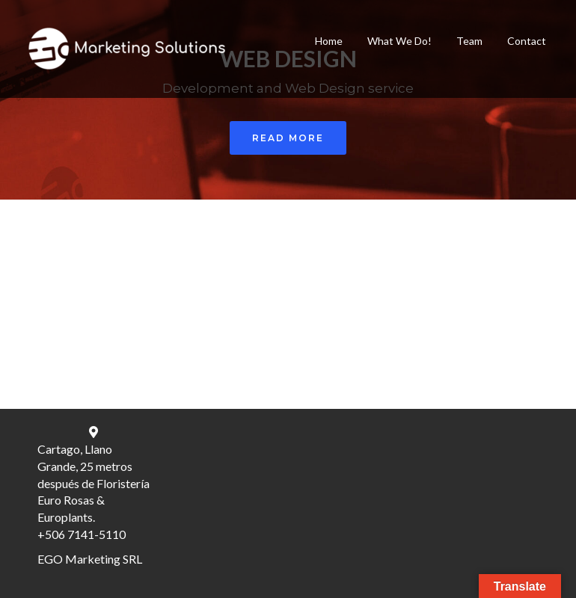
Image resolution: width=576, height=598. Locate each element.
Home (329, 40)
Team (469, 40)
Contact (526, 40)
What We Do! (399, 40)
